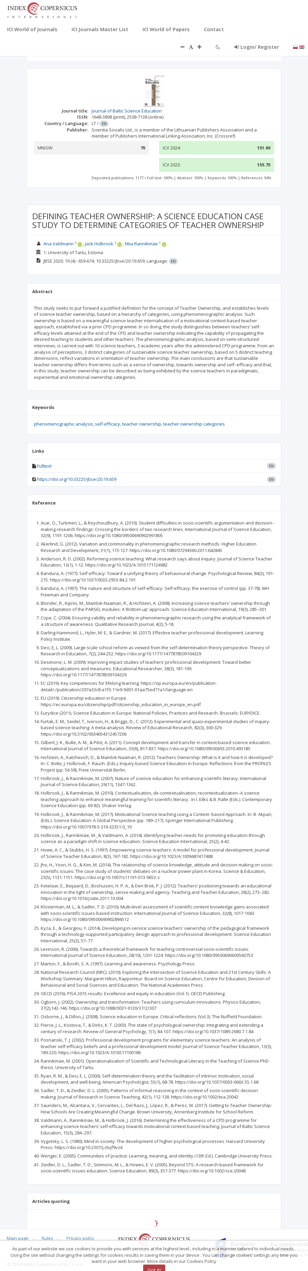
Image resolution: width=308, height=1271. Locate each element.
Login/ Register (256, 46)
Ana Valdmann (58, 244)
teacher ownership (141, 424)
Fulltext (44, 466)
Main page (17, 1238)
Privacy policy (80, 1238)
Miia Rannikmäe (141, 244)
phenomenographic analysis (63, 424)
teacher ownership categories (194, 424)
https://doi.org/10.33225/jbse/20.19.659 (76, 479)
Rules (47, 1238)
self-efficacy (107, 424)
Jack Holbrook (99, 244)
